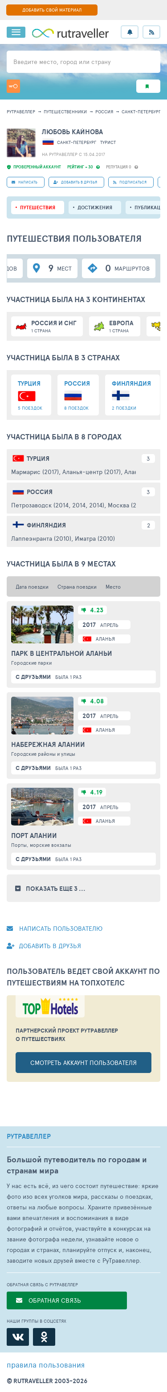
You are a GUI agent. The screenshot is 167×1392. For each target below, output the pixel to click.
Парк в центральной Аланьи (61, 653)
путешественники (65, 111)
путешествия (37, 207)
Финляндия (46, 525)
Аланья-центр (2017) (91, 471)
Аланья (105, 638)
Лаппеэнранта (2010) (41, 538)
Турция (38, 458)
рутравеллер (21, 111)
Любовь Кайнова (72, 131)
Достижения (94, 207)
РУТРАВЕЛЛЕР (29, 1136)
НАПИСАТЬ (24, 181)
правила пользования (46, 1364)
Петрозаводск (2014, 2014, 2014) (57, 505)
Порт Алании (34, 835)
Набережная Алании (48, 744)
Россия (104, 111)
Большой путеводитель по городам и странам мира (77, 1165)
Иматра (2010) (95, 538)
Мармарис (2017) (35, 471)
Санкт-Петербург (141, 111)
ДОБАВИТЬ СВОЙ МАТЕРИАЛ (51, 10)
